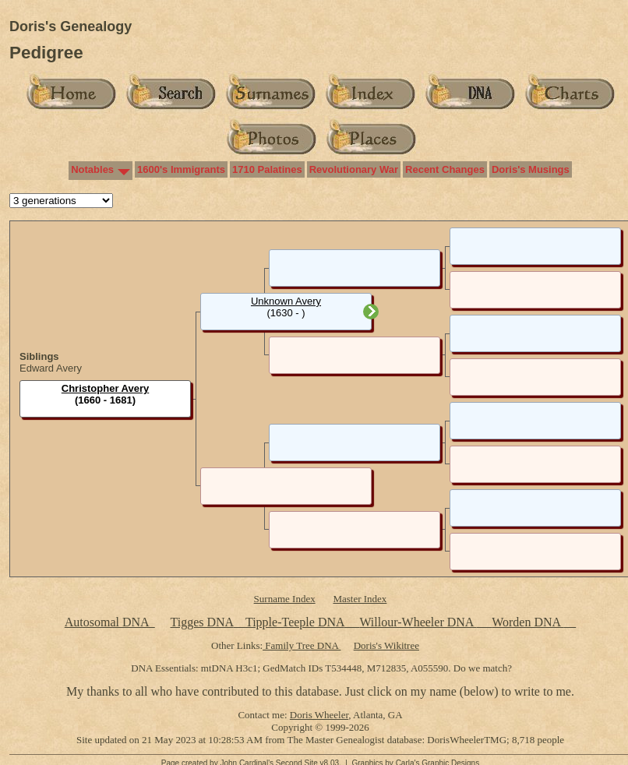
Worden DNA (527, 622)
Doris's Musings (531, 169)
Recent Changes (445, 169)
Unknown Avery (286, 301)
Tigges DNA (201, 622)
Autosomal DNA (110, 622)
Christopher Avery (105, 388)
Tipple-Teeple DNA (294, 622)
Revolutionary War (353, 169)
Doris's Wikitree (386, 645)
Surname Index (285, 599)
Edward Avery (50, 368)
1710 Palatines (267, 169)
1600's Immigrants (181, 169)
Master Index (359, 599)
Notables (92, 169)
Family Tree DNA (301, 645)
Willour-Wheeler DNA (417, 622)
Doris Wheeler (319, 715)
